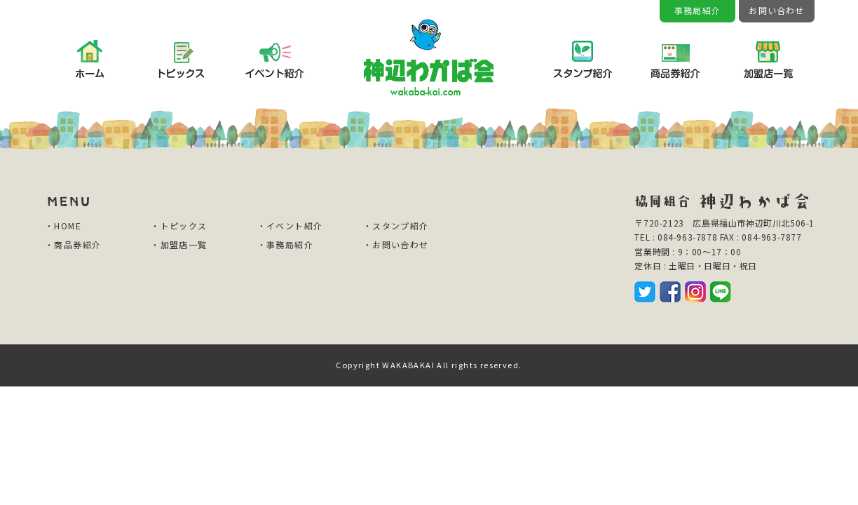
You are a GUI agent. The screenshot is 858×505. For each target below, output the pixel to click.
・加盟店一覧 (179, 244)
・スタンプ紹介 (396, 225)
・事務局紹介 (285, 244)
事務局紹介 (697, 10)
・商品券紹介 (73, 244)
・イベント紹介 (290, 225)
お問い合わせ (776, 10)
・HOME (63, 225)
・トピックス (179, 225)
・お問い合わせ (396, 244)
